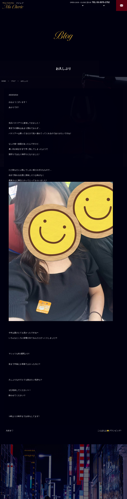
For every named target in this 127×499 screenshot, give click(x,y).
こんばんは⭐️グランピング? (109, 431)
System (81, 5)
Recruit (106, 5)
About (69, 5)
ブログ (13, 81)
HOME (3, 81)
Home (60, 5)
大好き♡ (9, 431)
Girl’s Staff (92, 5)
